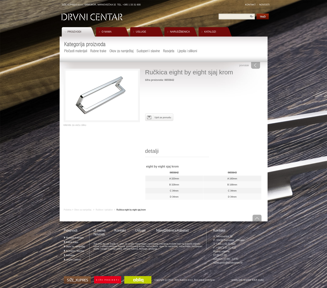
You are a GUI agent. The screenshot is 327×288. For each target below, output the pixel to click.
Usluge (140, 230)
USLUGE (141, 31)
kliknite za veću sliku (75, 125)
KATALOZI (210, 31)
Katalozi (183, 230)
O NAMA (107, 31)
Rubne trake (98, 51)
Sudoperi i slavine (148, 51)
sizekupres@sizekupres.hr (228, 262)
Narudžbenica (166, 230)
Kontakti (219, 230)
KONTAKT (250, 4)
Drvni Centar (92, 17)
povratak (244, 65)
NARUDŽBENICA (180, 31)
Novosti (99, 234)
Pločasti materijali (75, 51)
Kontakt (120, 230)
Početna (68, 210)
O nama (100, 230)
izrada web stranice (241, 280)
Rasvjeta (168, 51)
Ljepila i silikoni (187, 51)
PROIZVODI (74, 31)
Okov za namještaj (121, 51)
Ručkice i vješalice (104, 210)
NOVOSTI (264, 4)
